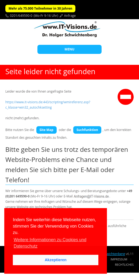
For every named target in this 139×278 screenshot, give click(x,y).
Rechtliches (124, 265)
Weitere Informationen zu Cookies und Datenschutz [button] (50, 242)
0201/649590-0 (21, 15)
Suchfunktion (87, 130)
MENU (70, 49)
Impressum (119, 259)
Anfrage (70, 15)
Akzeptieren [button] (56, 260)
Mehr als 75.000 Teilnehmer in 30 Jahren (40, 8)
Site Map (46, 130)
